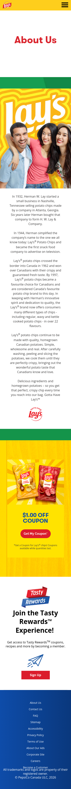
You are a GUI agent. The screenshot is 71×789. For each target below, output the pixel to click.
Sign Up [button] (35, 675)
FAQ (35, 715)
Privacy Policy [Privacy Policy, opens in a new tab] (32, 735)
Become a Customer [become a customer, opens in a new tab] (34, 768)
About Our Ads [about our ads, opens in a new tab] (32, 748)
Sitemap (35, 722)
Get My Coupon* (36, 533)
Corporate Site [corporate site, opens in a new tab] (32, 755)
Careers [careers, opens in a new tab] (30, 761)
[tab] (65, 5)
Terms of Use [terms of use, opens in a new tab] (32, 742)
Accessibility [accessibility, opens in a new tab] (31, 729)
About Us (35, 702)
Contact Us (35, 709)
